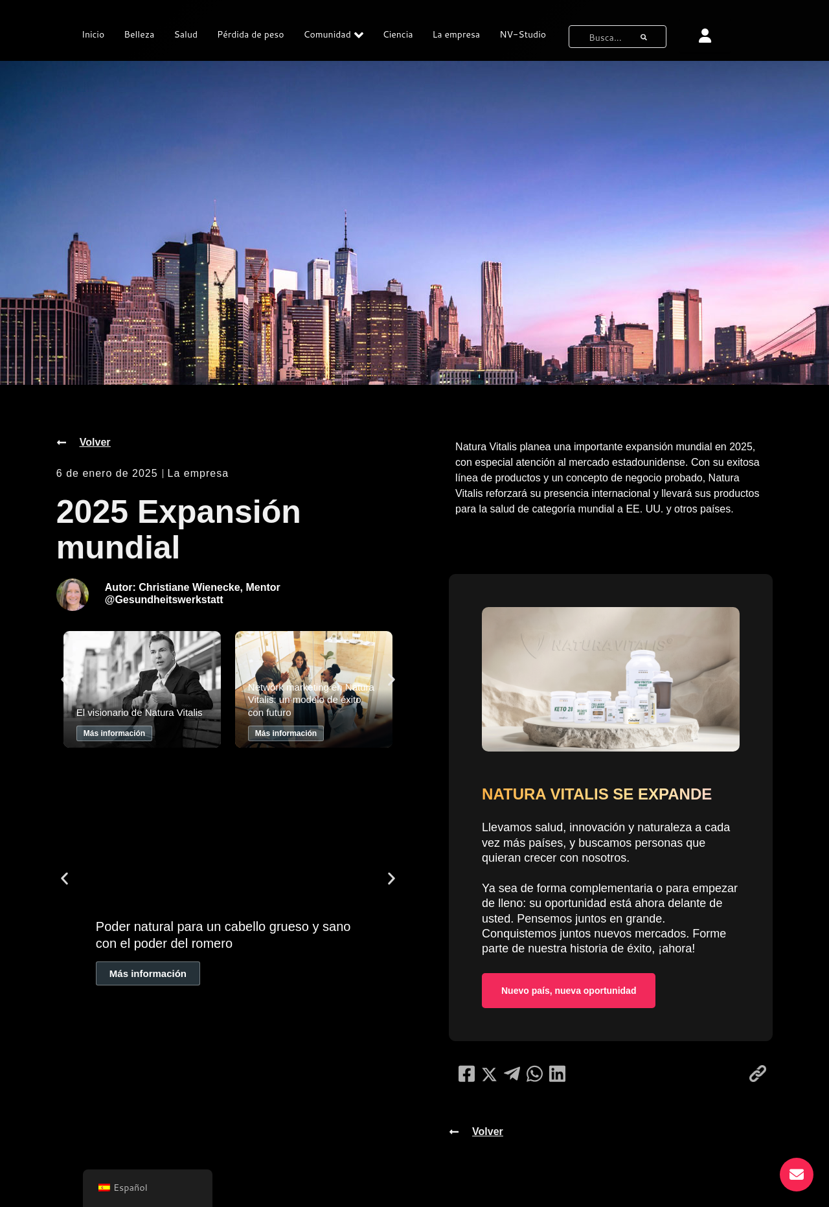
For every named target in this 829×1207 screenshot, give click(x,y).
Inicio (93, 34)
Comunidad (333, 35)
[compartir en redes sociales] (467, 1073)
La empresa (457, 34)
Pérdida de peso (250, 34)
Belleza (139, 34)
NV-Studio (522, 34)
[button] (64, 680)
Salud (186, 34)
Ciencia (398, 34)
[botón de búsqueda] (643, 36)
